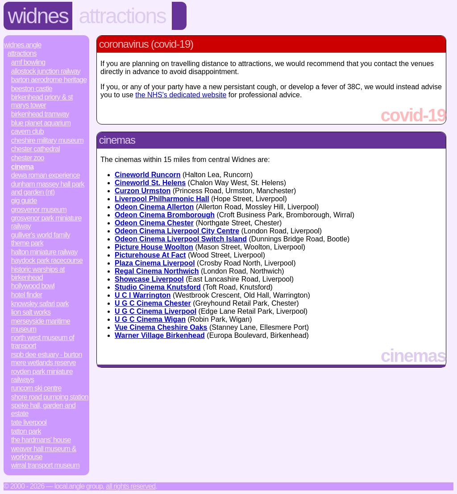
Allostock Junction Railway (45, 71)
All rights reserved (130, 486)
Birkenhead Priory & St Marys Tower (42, 101)
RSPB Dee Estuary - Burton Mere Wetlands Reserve (46, 358)
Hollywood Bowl (32, 286)
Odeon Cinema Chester (154, 223)
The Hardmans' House (41, 440)
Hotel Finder (26, 295)
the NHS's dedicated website (180, 95)
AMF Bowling (28, 62)
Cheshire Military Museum (47, 140)
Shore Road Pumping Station (49, 397)
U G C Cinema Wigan (150, 319)
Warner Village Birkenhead (160, 335)
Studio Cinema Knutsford (158, 287)
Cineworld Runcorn (148, 175)
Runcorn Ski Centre (36, 388)
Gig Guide (24, 200)
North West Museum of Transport (42, 341)
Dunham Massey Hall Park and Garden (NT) (47, 188)
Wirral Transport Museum (45, 465)
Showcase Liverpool (149, 279)
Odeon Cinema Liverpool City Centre (177, 231)
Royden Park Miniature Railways (42, 375)
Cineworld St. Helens (150, 183)
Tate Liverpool (29, 422)
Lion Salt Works (30, 312)
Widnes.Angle (23, 45)
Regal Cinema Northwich (157, 271)
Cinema (22, 166)
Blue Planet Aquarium (41, 123)
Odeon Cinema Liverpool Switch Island (181, 239)
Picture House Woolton (154, 247)
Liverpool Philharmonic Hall (162, 199)
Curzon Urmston (142, 191)
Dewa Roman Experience (45, 175)
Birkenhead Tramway (40, 114)
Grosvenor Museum (38, 209)
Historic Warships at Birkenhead (38, 273)
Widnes (38, 16)
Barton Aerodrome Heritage (49, 79)
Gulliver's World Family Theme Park (40, 239)
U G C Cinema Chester (153, 303)
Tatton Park (26, 431)
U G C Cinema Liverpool (155, 311)
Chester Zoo (27, 158)
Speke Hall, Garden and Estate (43, 409)
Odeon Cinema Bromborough (165, 215)
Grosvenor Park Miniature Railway (46, 222)
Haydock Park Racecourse (47, 260)
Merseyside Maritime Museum (40, 325)
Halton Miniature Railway (44, 252)
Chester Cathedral (35, 149)
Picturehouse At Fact (150, 255)
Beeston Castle (31, 88)
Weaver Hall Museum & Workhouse (43, 453)
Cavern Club (27, 131)
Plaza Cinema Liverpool (155, 263)
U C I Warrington (143, 295)
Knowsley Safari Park (40, 303)
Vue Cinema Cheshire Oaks (161, 327)
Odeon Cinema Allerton (154, 207)
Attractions (122, 16)
